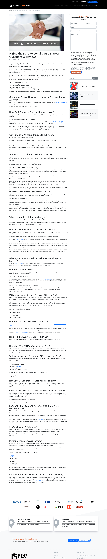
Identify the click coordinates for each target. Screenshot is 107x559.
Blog (89, 5)
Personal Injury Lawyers (60, 558)
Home (10, 10)
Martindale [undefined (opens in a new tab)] (14, 465)
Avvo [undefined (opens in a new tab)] (12, 455)
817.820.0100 (83, 1)
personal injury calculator (21, 332)
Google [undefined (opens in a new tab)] (13, 456)
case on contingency (46, 279)
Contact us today (40, 480)
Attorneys (56, 5)
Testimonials (84, 5)
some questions (18, 263)
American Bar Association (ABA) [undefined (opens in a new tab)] (56, 122)
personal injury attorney (61, 102)
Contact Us (94, 5)
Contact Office (73, 540)
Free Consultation (92, 1)
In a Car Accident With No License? (87, 86)
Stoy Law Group (22, 59)
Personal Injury (64, 5)
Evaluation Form (85, 540)
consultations (19, 239)
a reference (21, 434)
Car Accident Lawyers (74, 5)
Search (95, 78)
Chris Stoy (40, 419)
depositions (20, 366)
